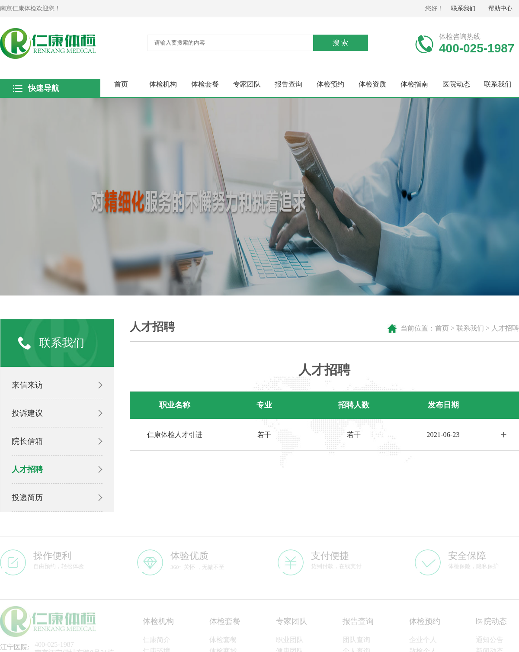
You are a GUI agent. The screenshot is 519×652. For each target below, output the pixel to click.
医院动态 (456, 84)
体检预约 (330, 84)
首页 (121, 84)
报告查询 (288, 84)
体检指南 (414, 84)
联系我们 (463, 8)
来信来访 (27, 385)
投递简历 (27, 497)
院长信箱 (27, 441)
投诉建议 (27, 413)
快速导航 (43, 88)
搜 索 (340, 42)
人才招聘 (27, 469)
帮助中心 (500, 8)
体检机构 (163, 84)
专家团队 (247, 84)
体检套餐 (205, 84)
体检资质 (372, 84)
